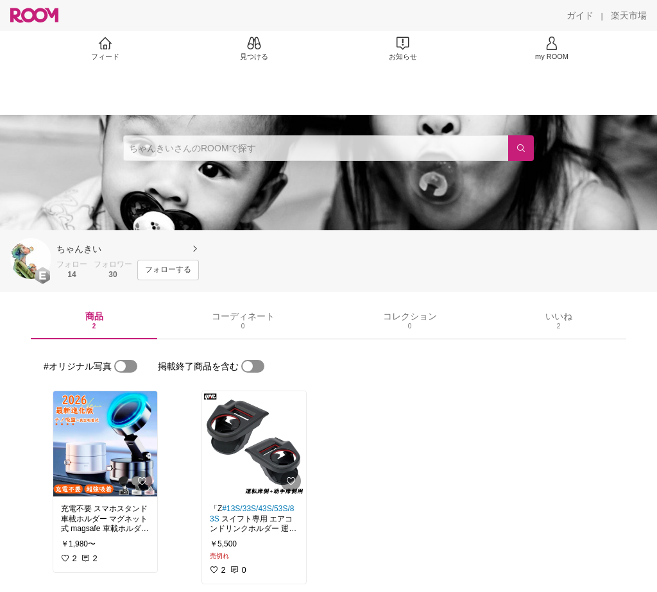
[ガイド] (580, 15)
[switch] (125, 366)
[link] (105, 443)
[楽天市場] (629, 15)
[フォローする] (168, 270)
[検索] (521, 148)
